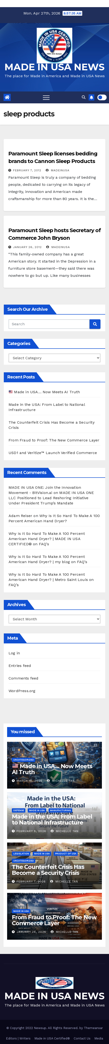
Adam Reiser (20, 515)
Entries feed (20, 665)
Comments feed (24, 678)
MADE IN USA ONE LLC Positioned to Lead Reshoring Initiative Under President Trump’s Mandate (51, 497)
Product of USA (65, 853)
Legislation (21, 853)
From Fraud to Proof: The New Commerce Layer (54, 440)
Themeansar (93, 1028)
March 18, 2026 (29, 780)
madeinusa (57, 170)
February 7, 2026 (31, 881)
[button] (84, 97)
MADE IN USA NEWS (54, 67)
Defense (18, 810)
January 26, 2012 (27, 247)
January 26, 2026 (31, 932)
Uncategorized (23, 759)
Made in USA (37, 810)
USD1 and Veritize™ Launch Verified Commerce (53, 452)
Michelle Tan (61, 780)
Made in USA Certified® (52, 1038)
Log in (14, 653)
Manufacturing (60, 810)
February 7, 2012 (27, 170)
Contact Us (82, 1038)
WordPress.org (22, 691)
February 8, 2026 (31, 831)
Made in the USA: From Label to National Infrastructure (52, 819)
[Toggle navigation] (46, 97)
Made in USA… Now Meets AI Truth (44, 392)
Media (98, 1038)
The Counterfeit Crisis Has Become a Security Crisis (48, 869)
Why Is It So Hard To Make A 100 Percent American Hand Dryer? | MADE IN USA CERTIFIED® (47, 538)
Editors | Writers (18, 1038)
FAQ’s (44, 544)
